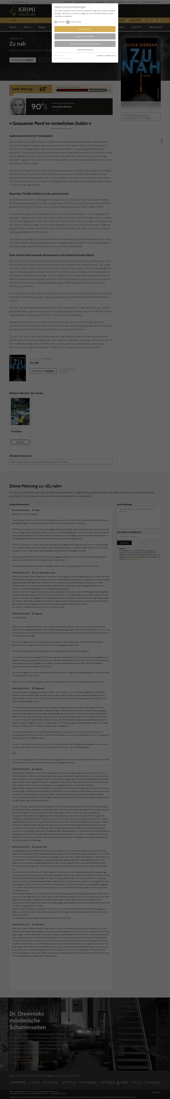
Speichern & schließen (85, 36)
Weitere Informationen (85, 50)
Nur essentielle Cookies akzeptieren (85, 43)
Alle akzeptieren (85, 29)
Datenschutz (111, 55)
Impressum (101, 55)
